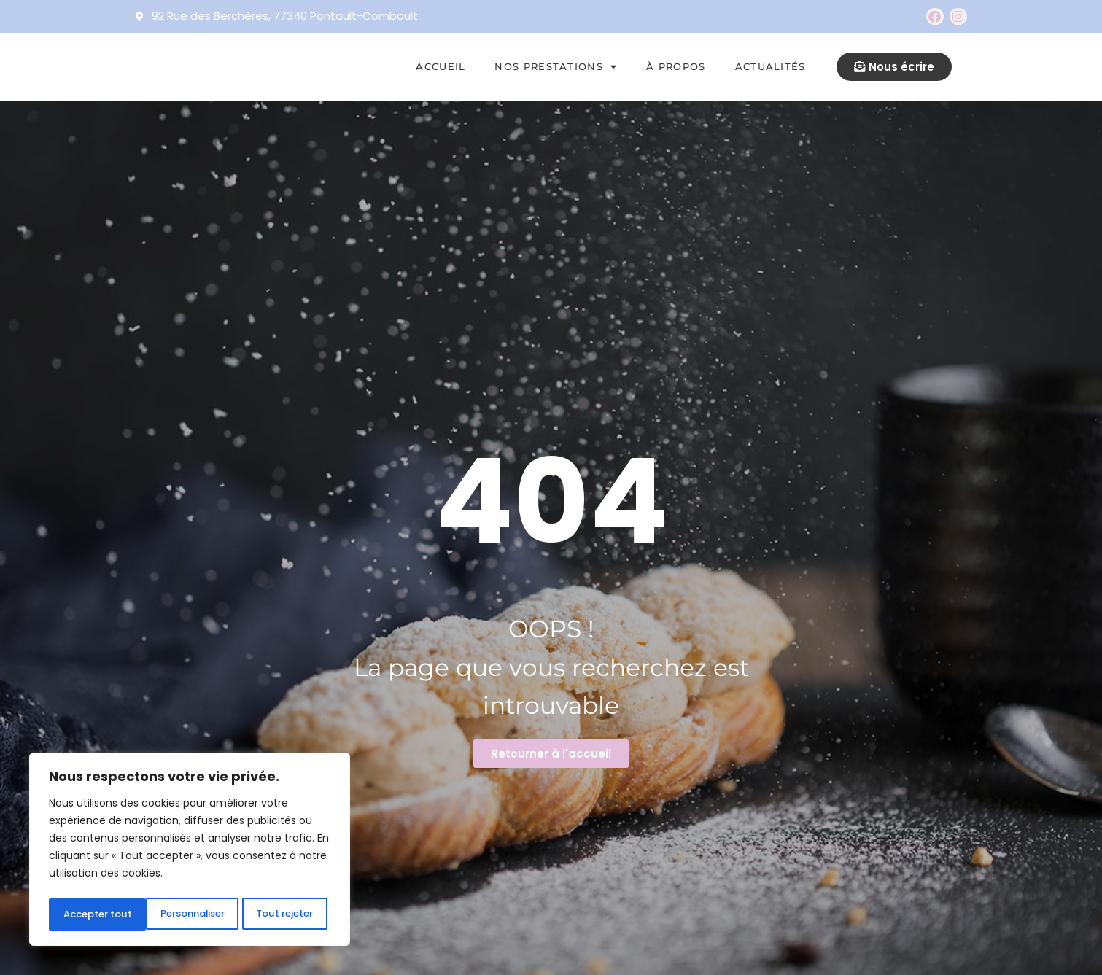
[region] (189, 852)
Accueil (440, 66)
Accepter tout (282, 914)
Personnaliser (95, 914)
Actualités (770, 66)
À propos (675, 66)
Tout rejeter (188, 914)
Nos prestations (555, 67)
